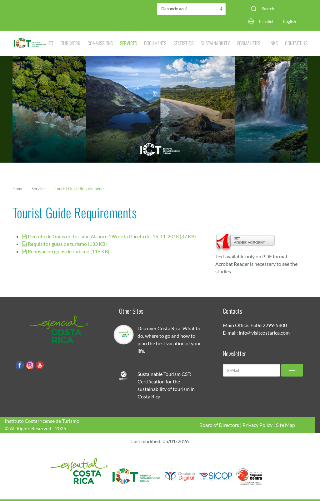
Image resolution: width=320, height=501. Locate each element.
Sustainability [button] (215, 43)
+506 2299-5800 (268, 325)
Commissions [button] (100, 43)
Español (266, 21)
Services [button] (128, 43)
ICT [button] (50, 43)
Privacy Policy (257, 425)
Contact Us (296, 43)
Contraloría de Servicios (191, 9)
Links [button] (273, 43)
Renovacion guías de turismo (65, 251)
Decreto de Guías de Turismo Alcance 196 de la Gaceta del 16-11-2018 (109, 236)
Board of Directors (219, 425)
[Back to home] (30, 43)
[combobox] (277, 8)
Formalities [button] (248, 43)
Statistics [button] (183, 43)
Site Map (285, 425)
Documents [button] (155, 43)
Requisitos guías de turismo (64, 244)
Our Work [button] (70, 43)
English (289, 21)
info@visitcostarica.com (264, 333)
